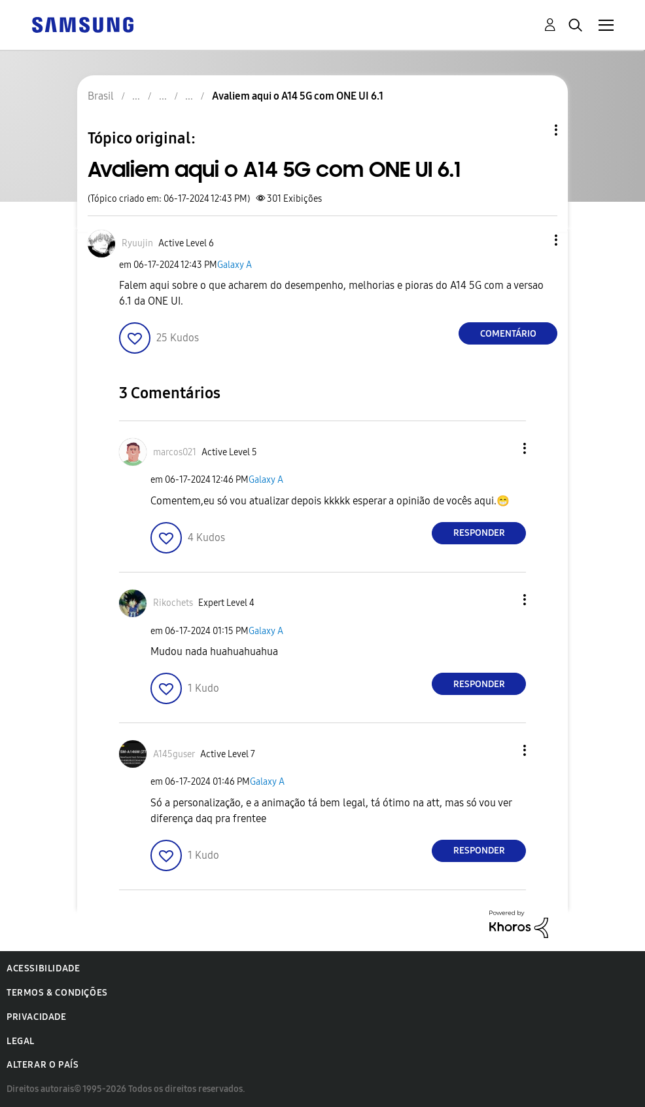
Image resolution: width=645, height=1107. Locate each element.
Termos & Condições (57, 992)
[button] (534, 240)
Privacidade (37, 1017)
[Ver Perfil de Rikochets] (173, 603)
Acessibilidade (43, 968)
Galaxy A (234, 265)
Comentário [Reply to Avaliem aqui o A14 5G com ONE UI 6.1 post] (508, 333)
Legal (21, 1041)
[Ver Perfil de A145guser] (174, 754)
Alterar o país (42, 1064)
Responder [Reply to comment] (479, 532)
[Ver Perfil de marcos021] (174, 452)
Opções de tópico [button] (533, 130)
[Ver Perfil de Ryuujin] (137, 243)
